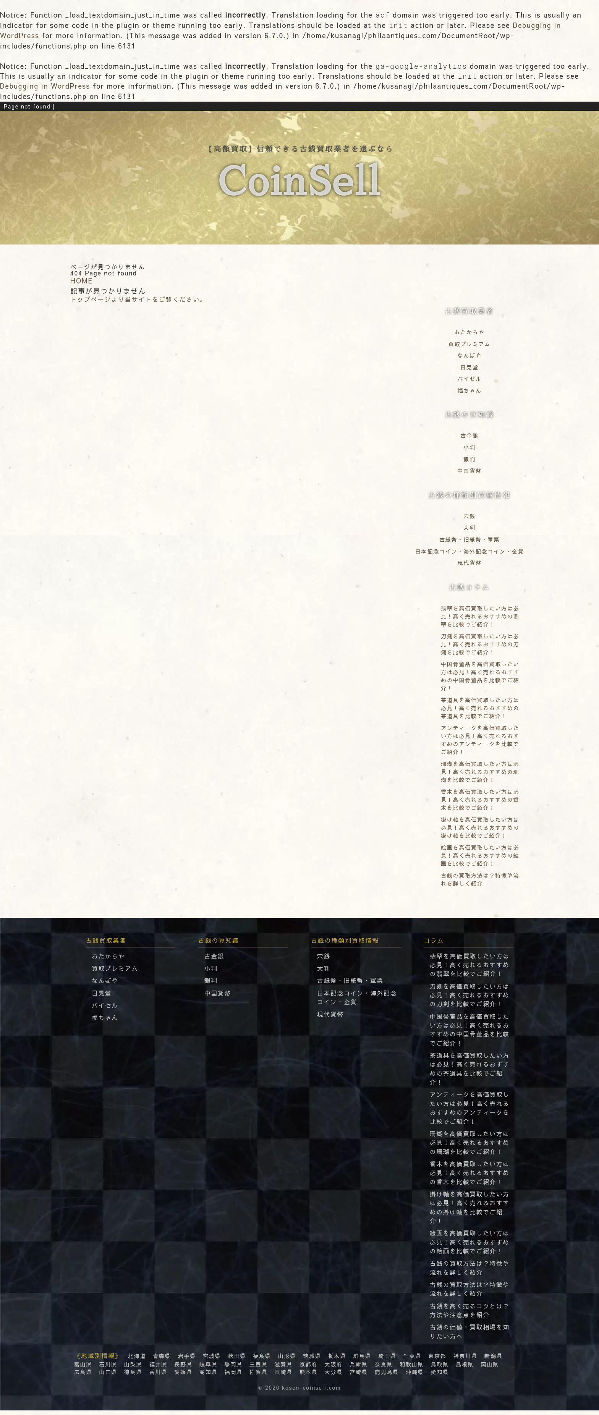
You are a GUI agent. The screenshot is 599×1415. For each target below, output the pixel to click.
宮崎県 (358, 1376)
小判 (469, 447)
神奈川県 (465, 1360)
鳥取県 (439, 1368)
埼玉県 (387, 1360)
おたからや (470, 331)
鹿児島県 (386, 1376)
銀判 (469, 458)
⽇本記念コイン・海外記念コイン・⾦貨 (469, 550)
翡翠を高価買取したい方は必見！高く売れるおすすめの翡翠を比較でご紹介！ (471, 964)
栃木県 (337, 1360)
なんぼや (469, 355)
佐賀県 (258, 1376)
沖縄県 (414, 1376)
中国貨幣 (469, 470)
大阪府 (333, 1368)
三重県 (258, 1368)
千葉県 (412, 1360)
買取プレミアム (469, 343)
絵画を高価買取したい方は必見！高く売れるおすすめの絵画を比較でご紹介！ (471, 1245)
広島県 (83, 1376)
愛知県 (439, 1376)
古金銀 (469, 435)
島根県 (464, 1368)
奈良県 (383, 1368)
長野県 (183, 1368)
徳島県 (133, 1376)
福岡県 (233, 1376)
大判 (469, 527)
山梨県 (133, 1368)
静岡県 (233, 1368)
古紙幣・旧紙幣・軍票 (469, 539)
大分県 (333, 1376)
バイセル (469, 378)
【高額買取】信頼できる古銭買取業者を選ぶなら (299, 178)
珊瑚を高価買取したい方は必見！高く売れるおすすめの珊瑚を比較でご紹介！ (471, 1144)
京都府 (308, 1368)
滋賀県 (283, 1368)
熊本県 (308, 1376)
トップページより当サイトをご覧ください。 (138, 299)
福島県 (262, 1360)
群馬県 (362, 1360)
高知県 (208, 1376)
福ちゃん (469, 390)
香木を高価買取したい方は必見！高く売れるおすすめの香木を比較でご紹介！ (471, 1175)
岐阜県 (208, 1368)
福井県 (158, 1368)
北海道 (137, 1360)
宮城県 (212, 1360)
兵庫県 (358, 1368)
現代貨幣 (469, 562)
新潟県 (493, 1360)
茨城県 (312, 1360)
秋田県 (237, 1360)
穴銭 (469, 515)
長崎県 (283, 1376)
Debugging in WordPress (46, 86)
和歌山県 (411, 1368)
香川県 (158, 1376)
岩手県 (187, 1360)
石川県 (108, 1368)
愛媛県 (183, 1376)
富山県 (83, 1368)
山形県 (287, 1360)
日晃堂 (469, 366)
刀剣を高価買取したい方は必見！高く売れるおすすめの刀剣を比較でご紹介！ (471, 994)
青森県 (162, 1360)
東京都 (436, 1360)
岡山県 (489, 1368)
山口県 (108, 1376)
